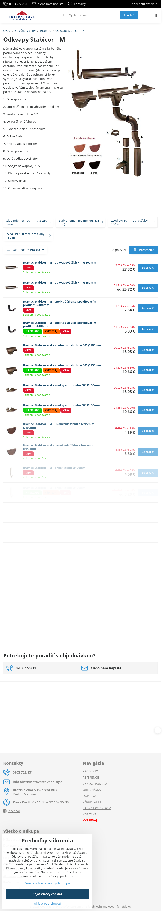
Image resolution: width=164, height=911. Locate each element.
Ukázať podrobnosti (47, 903)
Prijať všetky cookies (47, 894)
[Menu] (156, 15)
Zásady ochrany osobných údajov (108, 907)
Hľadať (129, 15)
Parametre (143, 250)
